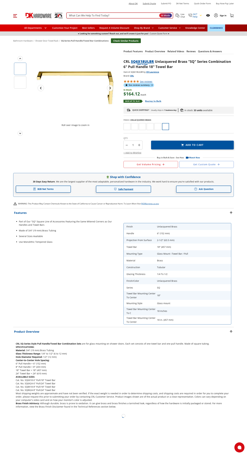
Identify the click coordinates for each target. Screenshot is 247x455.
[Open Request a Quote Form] (150, 164)
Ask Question (203, 189)
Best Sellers (88, 27)
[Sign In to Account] (223, 15)
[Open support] (239, 447)
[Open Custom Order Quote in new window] (206, 164)
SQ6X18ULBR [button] (142, 61)
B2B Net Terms (43, 188)
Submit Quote (149, 3)
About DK (133, 3)
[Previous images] (20, 58)
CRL (132, 75)
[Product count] (133, 145)
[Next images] (20, 133)
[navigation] (169, 27)
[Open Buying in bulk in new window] (152, 101)
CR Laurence (152, 72)
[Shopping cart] (232, 15)
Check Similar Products (125, 40)
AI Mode (165, 15)
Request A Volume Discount (114, 27)
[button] (15, 15)
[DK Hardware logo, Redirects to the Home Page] (41, 15)
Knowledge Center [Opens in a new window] (195, 27)
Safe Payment (123, 189)
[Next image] (110, 88)
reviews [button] (146, 81)
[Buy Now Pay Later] (225, 3)
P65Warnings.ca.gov (150, 203)
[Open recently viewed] (208, 15)
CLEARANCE (216, 27)
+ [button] (139, 145)
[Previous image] (41, 88)
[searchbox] (119, 15)
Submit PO (166, 3)
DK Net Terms (182, 3)
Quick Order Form (202, 3)
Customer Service (167, 28)
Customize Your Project (65, 27)
